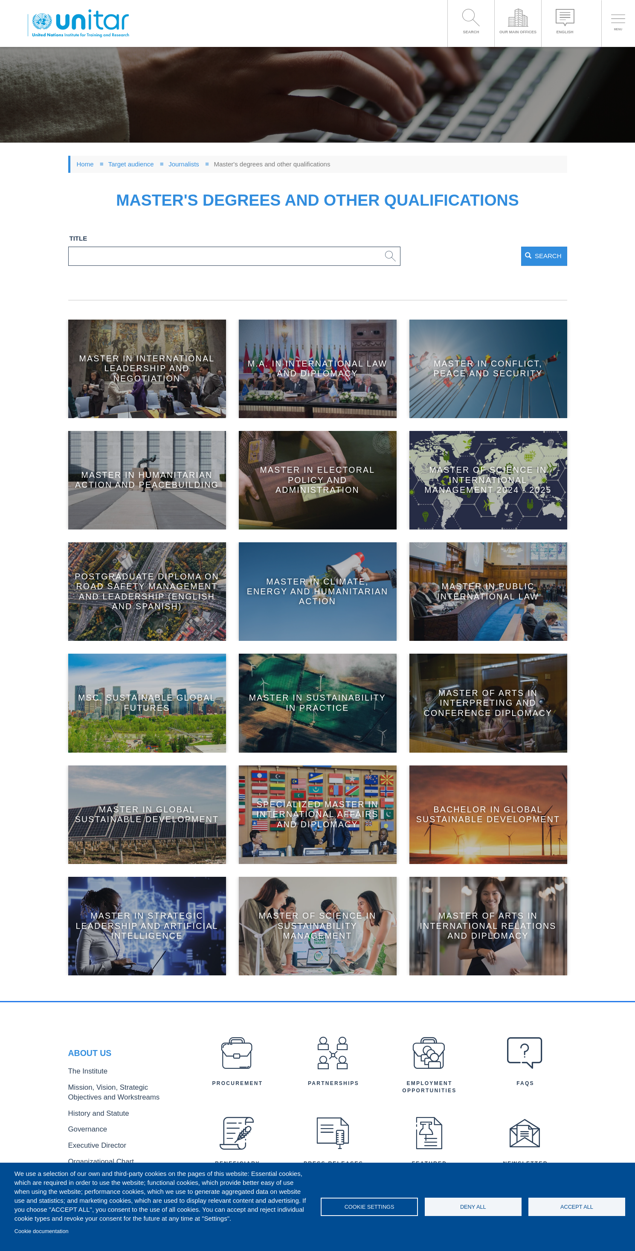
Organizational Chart (94, 1155)
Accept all (576, 1207)
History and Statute (92, 1113)
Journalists (183, 164)
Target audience (131, 164)
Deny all (473, 1207)
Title (78, 238)
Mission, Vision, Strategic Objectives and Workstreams (120, 1095)
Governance (84, 1127)
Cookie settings (369, 1207)
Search (530, 255)
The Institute (84, 1077)
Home (85, 164)
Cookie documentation (41, 1231)
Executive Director (91, 1141)
